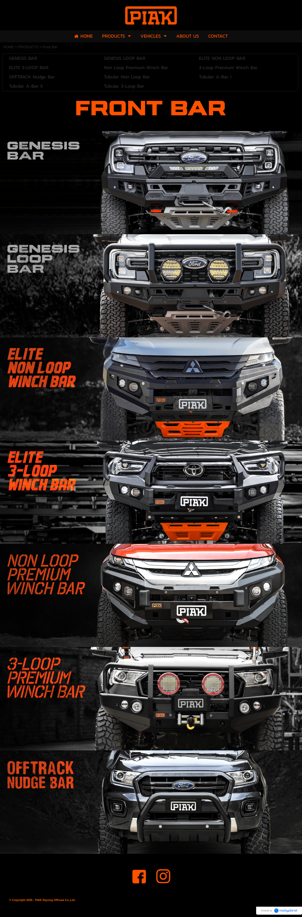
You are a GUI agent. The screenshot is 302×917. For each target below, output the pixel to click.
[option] (151, 182)
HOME (8, 47)
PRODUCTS (28, 47)
